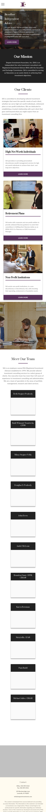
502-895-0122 (25, 786)
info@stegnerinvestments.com (23, 796)
